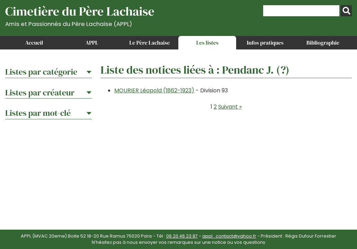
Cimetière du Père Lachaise (79, 15)
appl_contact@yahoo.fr (229, 236)
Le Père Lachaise (150, 42)
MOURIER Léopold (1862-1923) (154, 90)
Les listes (207, 42)
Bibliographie (322, 42)
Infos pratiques (265, 42)
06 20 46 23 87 (182, 236)
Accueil (34, 42)
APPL (92, 42)
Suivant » (230, 107)
